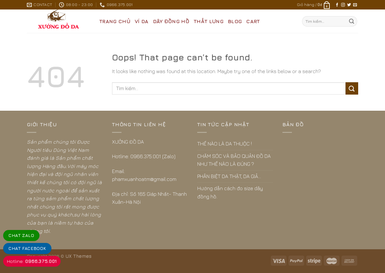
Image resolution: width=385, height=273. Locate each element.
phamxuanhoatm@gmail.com (144, 179)
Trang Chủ (114, 21)
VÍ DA (142, 21)
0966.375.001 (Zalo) (152, 156)
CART (253, 21)
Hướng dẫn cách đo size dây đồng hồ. (230, 192)
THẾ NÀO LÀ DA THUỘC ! (224, 143)
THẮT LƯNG (208, 21)
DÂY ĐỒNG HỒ (171, 21)
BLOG (235, 21)
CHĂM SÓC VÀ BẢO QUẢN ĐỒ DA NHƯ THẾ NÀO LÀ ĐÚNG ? (234, 160)
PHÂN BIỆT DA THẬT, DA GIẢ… (229, 176)
